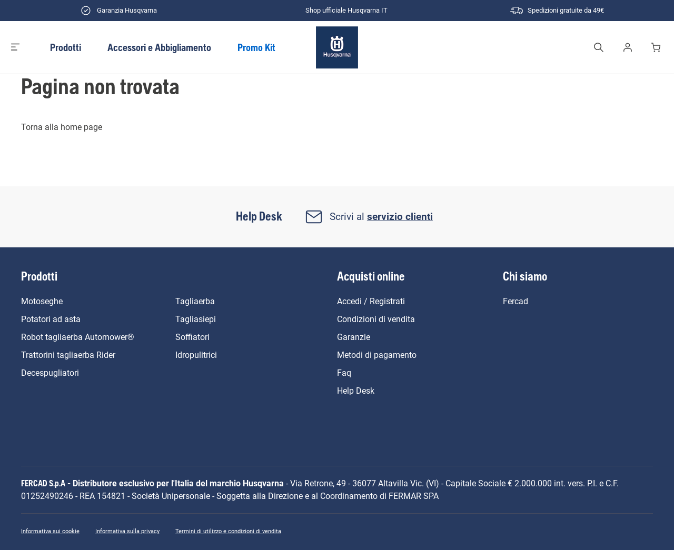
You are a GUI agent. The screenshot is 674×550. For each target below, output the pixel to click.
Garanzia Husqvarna (117, 10)
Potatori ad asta (51, 319)
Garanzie (353, 337)
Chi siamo (525, 276)
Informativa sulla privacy (127, 531)
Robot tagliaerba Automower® (77, 337)
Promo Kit (256, 47)
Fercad (515, 301)
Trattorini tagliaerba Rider (68, 355)
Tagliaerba (195, 301)
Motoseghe (42, 301)
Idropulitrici (196, 355)
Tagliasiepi (195, 319)
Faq (344, 373)
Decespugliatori (50, 373)
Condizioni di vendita (376, 319)
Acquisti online (371, 276)
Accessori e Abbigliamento (159, 47)
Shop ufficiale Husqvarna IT (337, 10)
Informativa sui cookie (50, 531)
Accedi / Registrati (371, 301)
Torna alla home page (61, 127)
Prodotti (65, 47)
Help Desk (355, 391)
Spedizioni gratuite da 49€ (556, 10)
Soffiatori (192, 337)
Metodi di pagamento (377, 355)
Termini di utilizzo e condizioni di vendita (228, 531)
